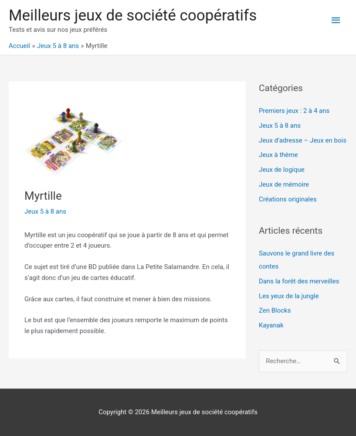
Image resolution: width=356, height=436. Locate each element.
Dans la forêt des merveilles (299, 281)
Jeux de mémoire (284, 184)
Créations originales (288, 199)
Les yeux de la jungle (289, 296)
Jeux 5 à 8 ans (45, 211)
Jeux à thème (278, 155)
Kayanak (271, 325)
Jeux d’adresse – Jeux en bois (302, 140)
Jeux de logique (282, 170)
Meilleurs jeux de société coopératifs (133, 15)
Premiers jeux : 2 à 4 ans (294, 111)
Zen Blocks (275, 310)
